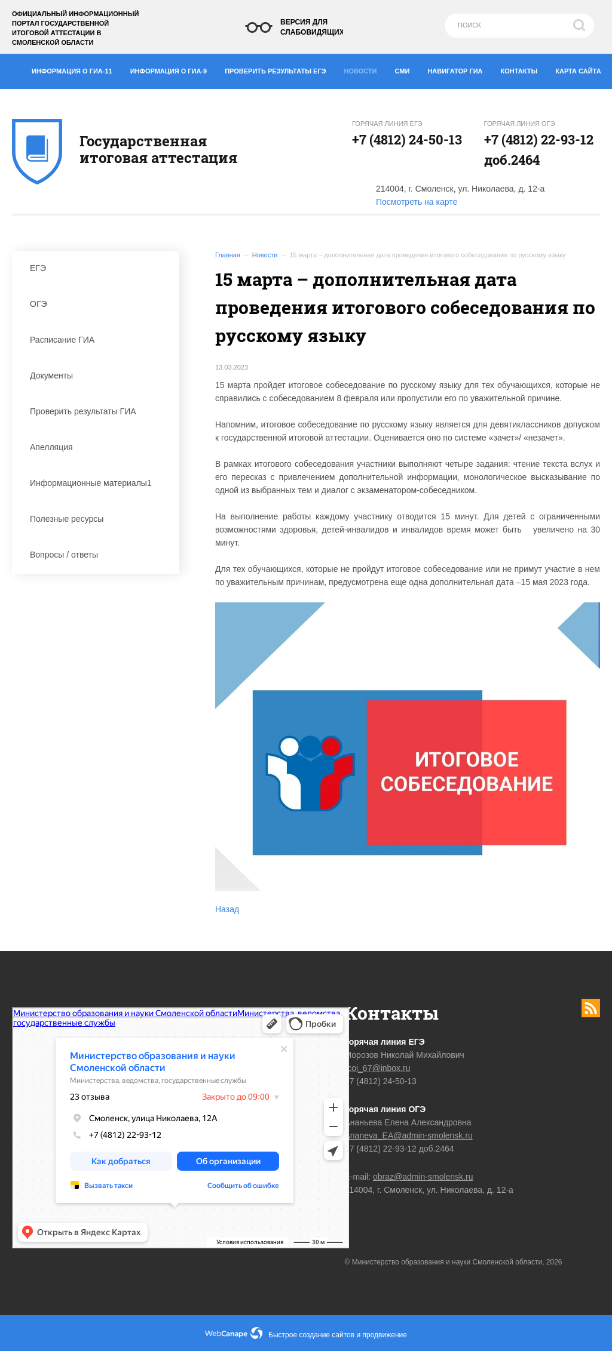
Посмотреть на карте (416, 202)
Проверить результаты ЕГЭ (280, 69)
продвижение (385, 1335)
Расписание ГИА (98, 339)
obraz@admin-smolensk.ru (423, 1176)
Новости (364, 68)
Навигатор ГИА (459, 69)
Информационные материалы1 (98, 483)
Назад (227, 909)
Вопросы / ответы (98, 554)
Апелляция (98, 447)
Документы (98, 375)
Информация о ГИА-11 (76, 69)
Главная (227, 254)
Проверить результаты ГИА (98, 411)
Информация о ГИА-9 (173, 69)
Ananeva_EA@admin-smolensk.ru (409, 1135)
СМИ (407, 69)
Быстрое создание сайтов (311, 1335)
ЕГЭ (98, 268)
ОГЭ (98, 304)
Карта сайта (578, 71)
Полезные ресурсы (98, 519)
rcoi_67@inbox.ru (378, 1068)
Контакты (524, 69)
